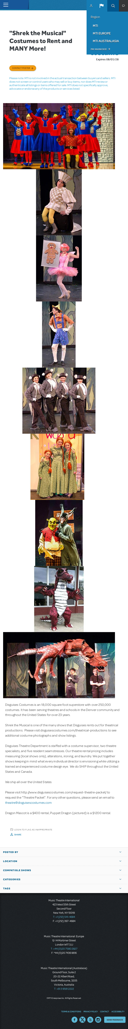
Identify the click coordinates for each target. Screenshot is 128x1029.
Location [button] (10, 861)
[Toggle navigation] (4, 4)
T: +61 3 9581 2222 (64, 989)
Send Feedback (115, 1019)
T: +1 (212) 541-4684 (64, 917)
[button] (101, 6)
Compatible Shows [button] (17, 870)
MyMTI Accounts (91, 6)
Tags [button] (6, 888)
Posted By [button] (10, 852)
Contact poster (21, 68)
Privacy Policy (90, 1011)
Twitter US (82, 1020)
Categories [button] (12, 879)
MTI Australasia (106, 41)
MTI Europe (102, 33)
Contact (104, 1011)
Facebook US (74, 1020)
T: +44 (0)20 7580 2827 (64, 948)
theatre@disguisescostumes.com (28, 803)
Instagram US (98, 1020)
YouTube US (90, 1020)
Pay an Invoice (99, 49)
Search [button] (113, 6)
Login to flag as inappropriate (33, 829)
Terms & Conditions (71, 1011)
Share (18, 834)
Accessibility (117, 1011)
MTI (95, 26)
